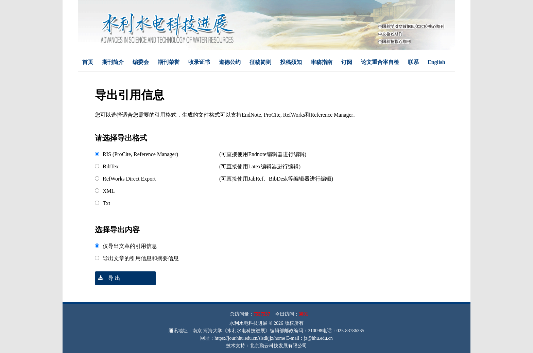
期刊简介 (113, 62)
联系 (413, 62)
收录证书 (199, 62)
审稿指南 (321, 62)
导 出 (107, 278)
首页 (87, 62)
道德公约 (230, 62)
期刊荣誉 (168, 62)
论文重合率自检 (380, 62)
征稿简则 (260, 62)
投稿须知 (291, 62)
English (436, 62)
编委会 (141, 62)
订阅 (346, 62)
